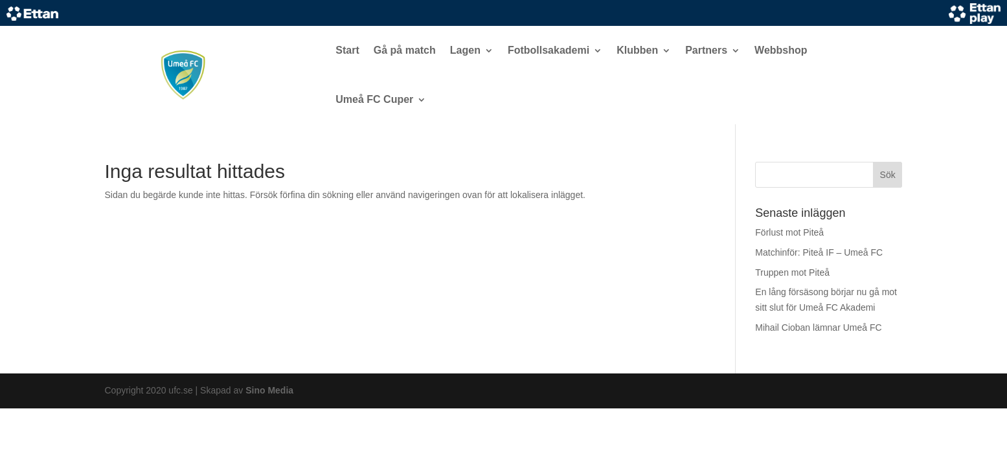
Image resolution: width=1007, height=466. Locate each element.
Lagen (465, 50)
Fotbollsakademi (548, 50)
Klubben (637, 50)
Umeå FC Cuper (374, 99)
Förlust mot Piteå (789, 232)
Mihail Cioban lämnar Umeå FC (818, 327)
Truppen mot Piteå (792, 272)
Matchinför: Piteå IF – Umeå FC (819, 252)
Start (347, 50)
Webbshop (780, 50)
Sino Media (269, 390)
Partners (706, 50)
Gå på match (405, 50)
